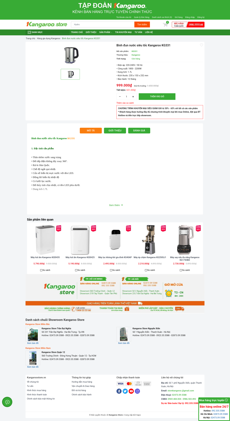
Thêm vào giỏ (157, 96)
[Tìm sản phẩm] (103, 24)
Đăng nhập (190, 17)
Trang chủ (77, 32)
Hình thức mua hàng (36, 390)
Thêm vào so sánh (125, 103)
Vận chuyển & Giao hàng (83, 386)
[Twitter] (125, 391)
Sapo (138, 415)
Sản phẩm (105, 32)
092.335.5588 (191, 403)
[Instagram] (137, 391)
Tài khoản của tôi (123, 17)
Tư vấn (138, 32)
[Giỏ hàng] (165, 24)
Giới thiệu (91, 32)
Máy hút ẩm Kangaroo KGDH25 (80, 257)
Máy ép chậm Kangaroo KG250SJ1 (150, 257)
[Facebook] (119, 391)
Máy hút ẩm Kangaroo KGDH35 (45, 257)
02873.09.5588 (220, 414)
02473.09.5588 (179, 395)
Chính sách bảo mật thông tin (41, 399)
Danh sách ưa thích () (162, 17)
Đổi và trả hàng (79, 390)
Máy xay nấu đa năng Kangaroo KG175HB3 (184, 258)
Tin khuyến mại (123, 32)
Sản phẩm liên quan (40, 219)
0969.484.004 (174, 399)
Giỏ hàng (178, 17)
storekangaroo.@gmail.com (181, 390)
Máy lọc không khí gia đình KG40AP (115, 257)
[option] (70, 55)
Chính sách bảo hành (82, 394)
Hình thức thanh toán (37, 394)
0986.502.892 (189, 399)
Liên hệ (149, 32)
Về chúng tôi (33, 382)
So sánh (46, 270)
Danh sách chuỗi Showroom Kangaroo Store (55, 320)
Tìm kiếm (142, 24)
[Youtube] (131, 391)
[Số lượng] (126, 96)
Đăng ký (200, 17)
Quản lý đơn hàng (141, 17)
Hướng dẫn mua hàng (82, 382)
